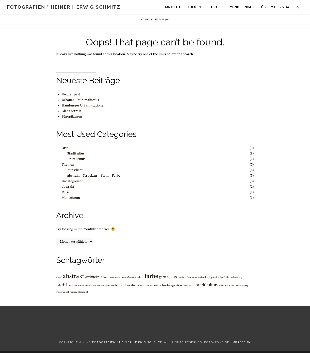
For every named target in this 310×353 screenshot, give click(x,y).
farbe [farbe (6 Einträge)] (151, 277)
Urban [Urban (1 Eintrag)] (238, 287)
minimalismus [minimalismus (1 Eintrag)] (85, 287)
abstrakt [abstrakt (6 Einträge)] (73, 277)
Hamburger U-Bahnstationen (83, 107)
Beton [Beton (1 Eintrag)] (105, 279)
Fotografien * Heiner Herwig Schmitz (63, 8)
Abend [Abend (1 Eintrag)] (59, 279)
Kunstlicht (75, 171)
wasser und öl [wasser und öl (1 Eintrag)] (62, 293)
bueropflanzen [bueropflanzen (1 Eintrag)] (127, 279)
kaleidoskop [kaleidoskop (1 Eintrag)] (236, 279)
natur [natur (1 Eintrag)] (107, 287)
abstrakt (68, 188)
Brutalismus (76, 160)
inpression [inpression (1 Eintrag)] (214, 279)
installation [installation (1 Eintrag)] (225, 279)
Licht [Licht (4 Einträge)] (61, 286)
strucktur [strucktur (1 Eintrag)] (221, 287)
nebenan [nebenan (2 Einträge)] (117, 287)
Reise (66, 194)
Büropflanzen (72, 118)
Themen (194, 8)
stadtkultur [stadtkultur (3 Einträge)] (206, 286)
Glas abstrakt (71, 112)
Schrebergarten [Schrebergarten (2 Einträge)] (170, 287)
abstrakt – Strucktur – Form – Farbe (94, 177)
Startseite (172, 8)
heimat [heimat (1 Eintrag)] (190, 279)
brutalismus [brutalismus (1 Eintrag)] (114, 279)
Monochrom (240, 8)
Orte (215, 8)
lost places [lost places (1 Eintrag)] (73, 287)
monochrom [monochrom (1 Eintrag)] (99, 287)
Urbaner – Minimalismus (80, 101)
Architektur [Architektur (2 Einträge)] (93, 279)
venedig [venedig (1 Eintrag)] (245, 287)
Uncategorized (72, 183)
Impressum (241, 343)
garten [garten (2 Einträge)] (164, 279)
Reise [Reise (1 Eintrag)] (142, 287)
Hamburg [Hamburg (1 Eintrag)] (182, 279)
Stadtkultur (75, 155)
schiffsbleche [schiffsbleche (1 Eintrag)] (152, 287)
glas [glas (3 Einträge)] (173, 278)
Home (145, 21)
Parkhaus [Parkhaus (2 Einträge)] (132, 287)
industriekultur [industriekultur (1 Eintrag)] (202, 279)
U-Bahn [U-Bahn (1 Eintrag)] (230, 287)
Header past (71, 96)
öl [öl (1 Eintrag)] (87, 293)
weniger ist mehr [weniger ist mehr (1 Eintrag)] (77, 293)
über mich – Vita (275, 8)
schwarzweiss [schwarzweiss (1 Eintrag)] (189, 287)
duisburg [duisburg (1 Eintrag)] (139, 279)
